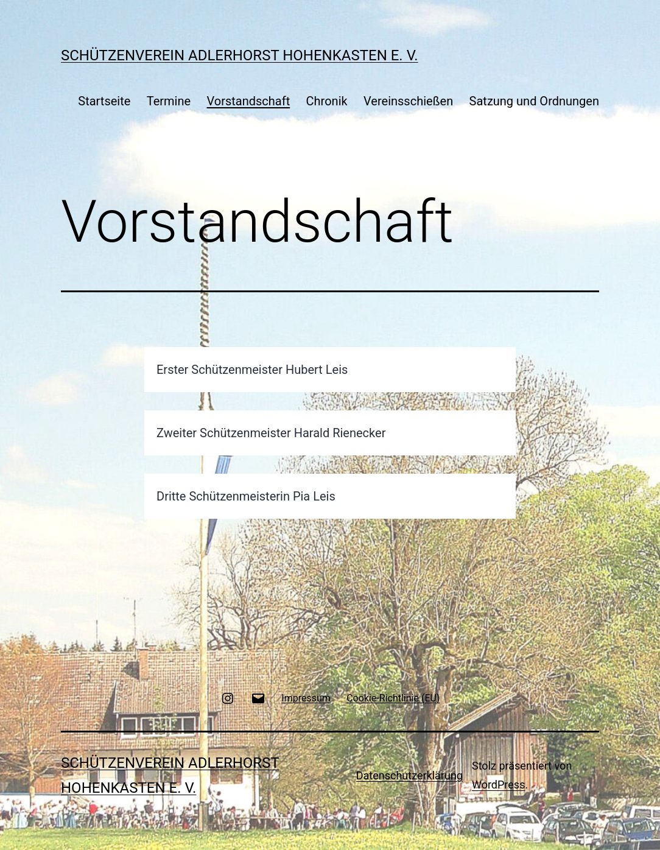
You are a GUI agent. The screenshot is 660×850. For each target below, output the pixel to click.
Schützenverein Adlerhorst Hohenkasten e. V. (239, 55)
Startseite (104, 101)
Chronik (327, 101)
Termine (169, 101)
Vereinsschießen (408, 101)
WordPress (498, 784)
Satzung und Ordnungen (534, 101)
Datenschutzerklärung (409, 775)
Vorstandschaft (248, 101)
